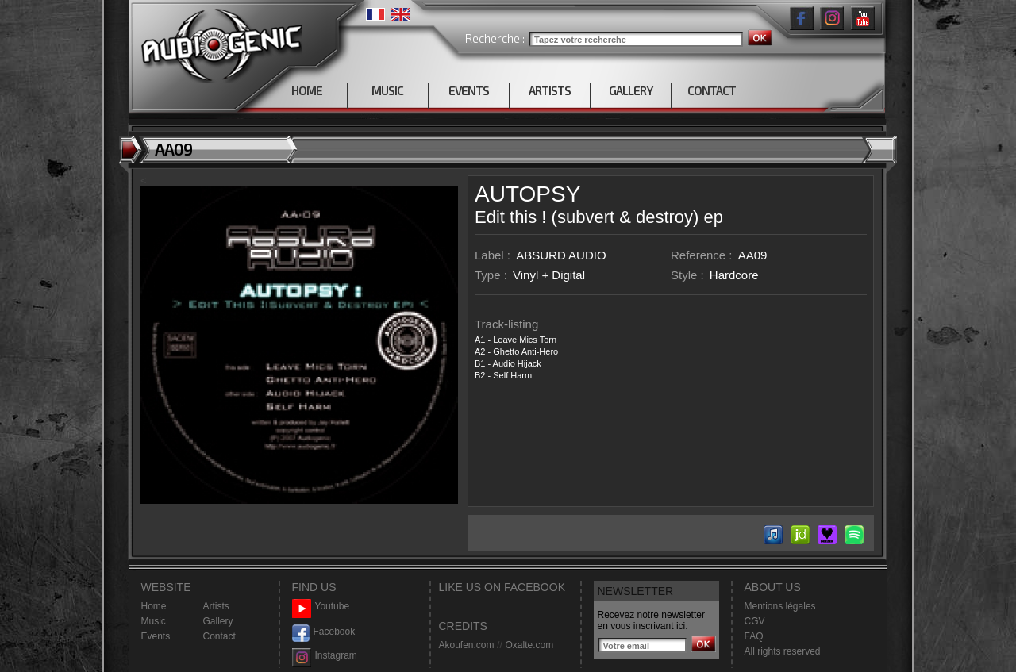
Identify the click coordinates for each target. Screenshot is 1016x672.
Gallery (218, 621)
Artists (216, 606)
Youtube (321, 606)
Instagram (324, 655)
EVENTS (468, 90)
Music (153, 621)
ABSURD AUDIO (561, 255)
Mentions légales (780, 606)
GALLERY (630, 90)
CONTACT (711, 90)
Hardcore (734, 275)
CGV (755, 621)
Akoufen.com (467, 645)
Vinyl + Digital (549, 275)
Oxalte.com (529, 645)
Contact (219, 636)
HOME (306, 90)
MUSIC (387, 90)
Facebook (324, 631)
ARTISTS (550, 90)
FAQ (754, 636)
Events (156, 636)
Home (154, 606)
